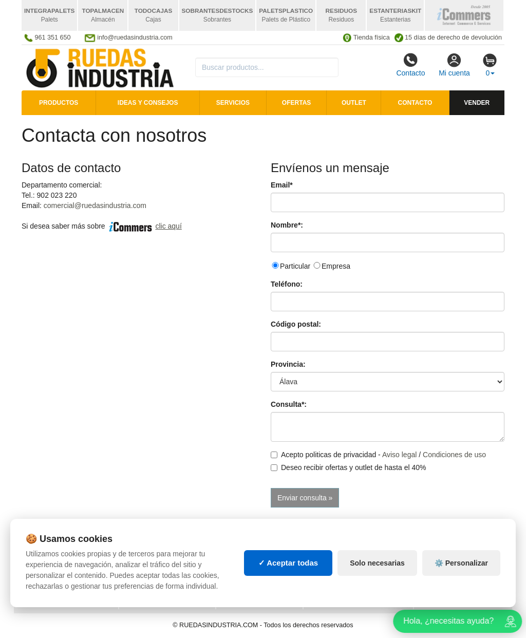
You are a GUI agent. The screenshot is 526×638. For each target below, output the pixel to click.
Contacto (410, 64)
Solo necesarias (377, 563)
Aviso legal (399, 455)
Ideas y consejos (148, 102)
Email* (282, 185)
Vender (477, 102)
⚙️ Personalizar (461, 563)
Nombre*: (287, 225)
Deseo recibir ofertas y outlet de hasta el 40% (348, 467)
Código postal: (296, 324)
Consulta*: (289, 404)
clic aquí (168, 226)
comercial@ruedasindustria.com (95, 205)
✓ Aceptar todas (288, 562)
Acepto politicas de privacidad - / (378, 455)
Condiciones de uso (454, 455)
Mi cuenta (454, 64)
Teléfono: (287, 284)
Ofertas (296, 102)
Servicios (233, 102)
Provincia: (288, 364)
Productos (58, 102)
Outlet (354, 102)
